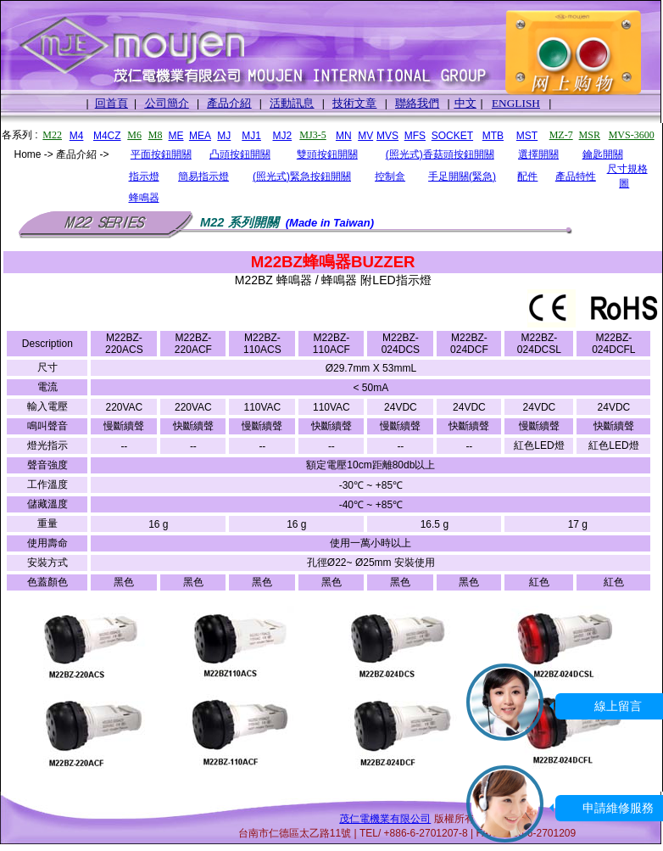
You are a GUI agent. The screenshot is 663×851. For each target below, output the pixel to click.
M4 (77, 136)
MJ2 (282, 136)
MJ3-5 (312, 135)
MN (344, 136)
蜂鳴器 (144, 198)
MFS (415, 136)
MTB (493, 136)
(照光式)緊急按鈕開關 (302, 176)
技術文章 (354, 103)
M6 (134, 135)
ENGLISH (516, 103)
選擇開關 (538, 154)
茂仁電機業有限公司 (385, 819)
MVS (387, 136)
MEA (200, 136)
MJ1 (251, 136)
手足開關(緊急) (462, 176)
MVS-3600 (632, 135)
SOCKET (452, 136)
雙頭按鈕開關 (327, 154)
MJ (224, 136)
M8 (155, 135)
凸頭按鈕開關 (239, 154)
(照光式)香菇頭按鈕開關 (440, 154)
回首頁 (111, 103)
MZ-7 (561, 135)
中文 (465, 103)
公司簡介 (167, 103)
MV (365, 136)
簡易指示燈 (203, 176)
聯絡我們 (417, 103)
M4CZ (107, 136)
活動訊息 (292, 103)
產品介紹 (229, 103)
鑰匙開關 (602, 154)
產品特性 (575, 176)
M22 (52, 135)
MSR (589, 135)
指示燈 (144, 176)
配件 (527, 176)
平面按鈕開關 (161, 154)
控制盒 (390, 176)
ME (176, 136)
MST (527, 136)
